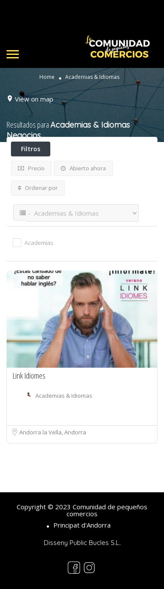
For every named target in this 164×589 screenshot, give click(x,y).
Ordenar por (38, 188)
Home (47, 77)
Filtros (30, 149)
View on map (34, 99)
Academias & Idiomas (63, 395)
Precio (31, 168)
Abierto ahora (83, 168)
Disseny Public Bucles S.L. (82, 542)
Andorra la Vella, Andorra (52, 432)
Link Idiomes (29, 375)
